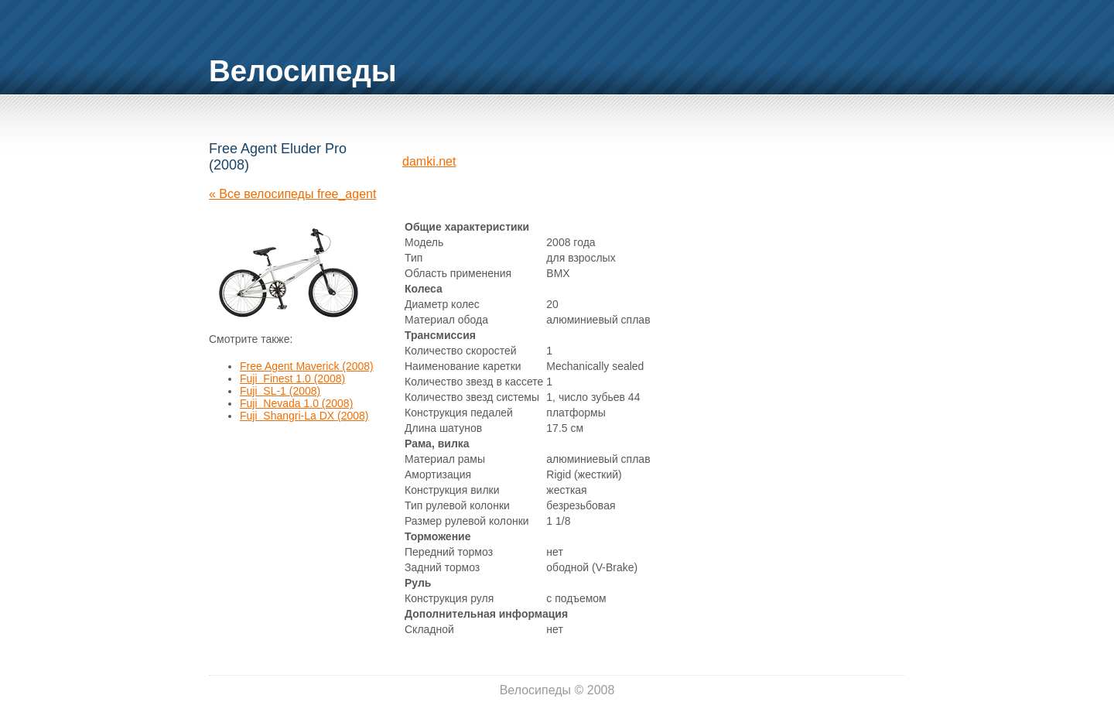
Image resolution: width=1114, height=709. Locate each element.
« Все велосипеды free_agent (292, 193)
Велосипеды (303, 70)
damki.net (429, 161)
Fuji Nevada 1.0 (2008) (296, 403)
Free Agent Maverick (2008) (307, 366)
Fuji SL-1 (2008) (280, 391)
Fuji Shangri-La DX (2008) (304, 415)
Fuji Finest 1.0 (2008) (292, 378)
